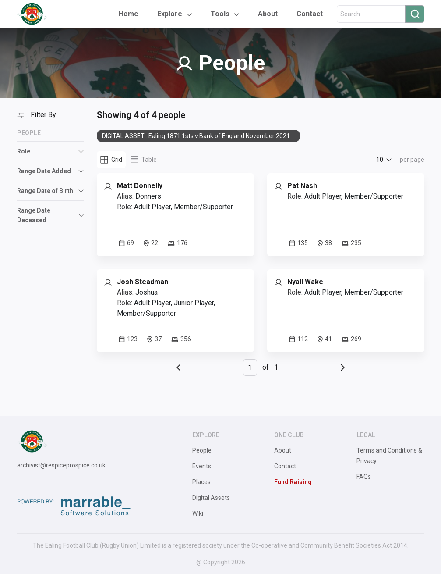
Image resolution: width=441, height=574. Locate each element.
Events (201, 466)
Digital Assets (211, 497)
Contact (309, 14)
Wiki (197, 513)
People (202, 450)
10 (379, 159)
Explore (169, 14)
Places (201, 481)
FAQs (363, 476)
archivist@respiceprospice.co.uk (61, 465)
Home (128, 14)
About (268, 14)
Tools (220, 14)
